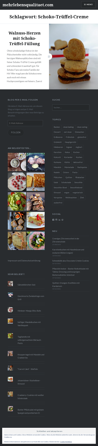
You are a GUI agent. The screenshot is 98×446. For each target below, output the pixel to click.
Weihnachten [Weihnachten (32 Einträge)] (71, 197)
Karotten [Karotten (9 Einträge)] (58, 152)
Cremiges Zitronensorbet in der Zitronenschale (65, 240)
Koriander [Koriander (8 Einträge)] (68, 157)
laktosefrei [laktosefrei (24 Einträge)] (78, 162)
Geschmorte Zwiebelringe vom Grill (31, 297)
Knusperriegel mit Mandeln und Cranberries (31, 356)
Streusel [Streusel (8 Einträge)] (57, 192)
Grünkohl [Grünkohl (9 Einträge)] (58, 142)
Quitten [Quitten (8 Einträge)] (68, 177)
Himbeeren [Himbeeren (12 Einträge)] (58, 147)
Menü (90, 4)
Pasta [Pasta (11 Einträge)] (74, 172)
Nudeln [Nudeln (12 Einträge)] (57, 172)
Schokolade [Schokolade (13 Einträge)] (66, 182)
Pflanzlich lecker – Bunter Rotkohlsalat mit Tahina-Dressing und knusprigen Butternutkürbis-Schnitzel (70, 271)
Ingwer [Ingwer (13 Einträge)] (69, 147)
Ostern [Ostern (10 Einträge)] (66, 172)
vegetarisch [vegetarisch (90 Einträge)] (78, 192)
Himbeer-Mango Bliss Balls (29, 311)
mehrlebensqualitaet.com (28, 4)
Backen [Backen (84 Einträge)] (57, 127)
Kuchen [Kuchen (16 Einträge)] (79, 157)
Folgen (16, 132)
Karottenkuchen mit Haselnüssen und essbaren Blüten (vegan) (68, 251)
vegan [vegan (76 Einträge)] (66, 192)
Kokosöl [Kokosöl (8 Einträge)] (57, 157)
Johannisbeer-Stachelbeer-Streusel (29, 382)
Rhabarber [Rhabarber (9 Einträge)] (79, 177)
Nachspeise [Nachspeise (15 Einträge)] (82, 167)
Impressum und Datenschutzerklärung (24, 260)
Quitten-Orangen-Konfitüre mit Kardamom (66, 284)
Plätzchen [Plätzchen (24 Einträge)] (58, 177)
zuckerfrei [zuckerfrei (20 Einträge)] (58, 202)
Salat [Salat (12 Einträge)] (56, 182)
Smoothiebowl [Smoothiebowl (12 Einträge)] (76, 187)
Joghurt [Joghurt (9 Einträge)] (79, 147)
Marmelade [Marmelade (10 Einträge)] (69, 167)
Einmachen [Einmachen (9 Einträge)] (79, 132)
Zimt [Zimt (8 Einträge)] (82, 197)
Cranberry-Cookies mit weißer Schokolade (31, 396)
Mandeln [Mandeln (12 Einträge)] (57, 167)
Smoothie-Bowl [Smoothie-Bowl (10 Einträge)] (60, 187)
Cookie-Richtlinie (66, 442)
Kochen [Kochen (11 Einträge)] (76, 152)
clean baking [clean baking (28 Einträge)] (68, 127)
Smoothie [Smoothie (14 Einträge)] (78, 182)
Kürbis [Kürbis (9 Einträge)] (67, 162)
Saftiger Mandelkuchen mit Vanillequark (29, 323)
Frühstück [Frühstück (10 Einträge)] (70, 137)
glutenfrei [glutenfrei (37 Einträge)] (82, 137)
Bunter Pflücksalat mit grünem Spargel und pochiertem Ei (31, 411)
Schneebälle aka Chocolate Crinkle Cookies (70, 261)
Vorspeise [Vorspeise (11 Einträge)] (58, 197)
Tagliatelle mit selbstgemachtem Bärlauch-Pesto (30, 340)
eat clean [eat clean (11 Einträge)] (68, 132)
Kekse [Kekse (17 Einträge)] (67, 152)
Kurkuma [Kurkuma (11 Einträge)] (57, 162)
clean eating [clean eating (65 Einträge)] (82, 127)
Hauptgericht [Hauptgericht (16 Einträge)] (70, 142)
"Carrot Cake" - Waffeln (28, 369)
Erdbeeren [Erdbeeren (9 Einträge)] (58, 137)
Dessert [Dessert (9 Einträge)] (57, 132)
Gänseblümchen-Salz (26, 285)
